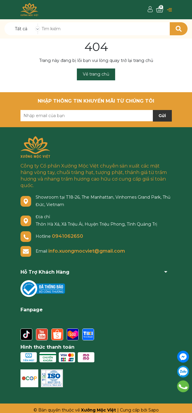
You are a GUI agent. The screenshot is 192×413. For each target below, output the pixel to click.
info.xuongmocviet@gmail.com (86, 251)
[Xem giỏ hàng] (159, 9)
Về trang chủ (96, 74)
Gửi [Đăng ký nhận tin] (162, 115)
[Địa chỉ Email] (96, 115)
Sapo (153, 410)
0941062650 (67, 236)
